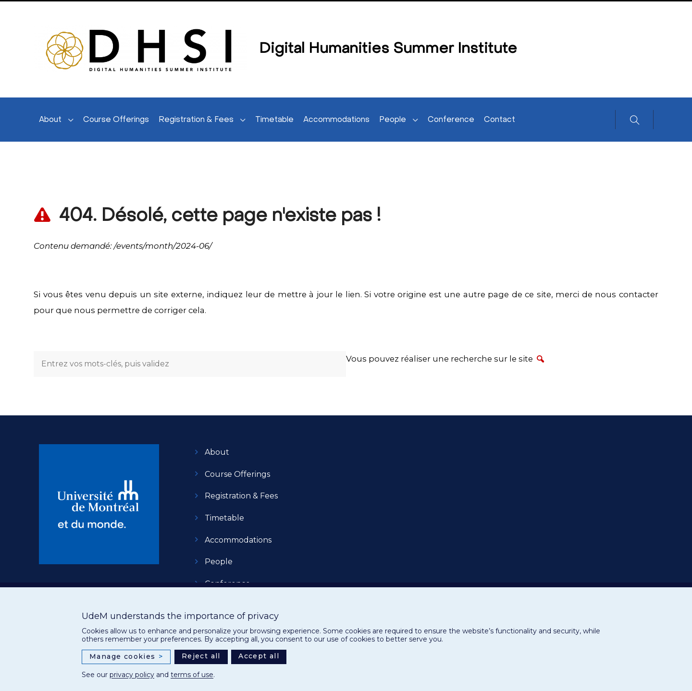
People (392, 120)
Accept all (258, 656)
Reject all (201, 656)
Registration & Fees (196, 120)
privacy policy (132, 674)
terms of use (192, 674)
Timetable (274, 120)
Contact (499, 120)
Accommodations (336, 120)
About (50, 120)
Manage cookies (126, 656)
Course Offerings (116, 120)
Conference (451, 120)
